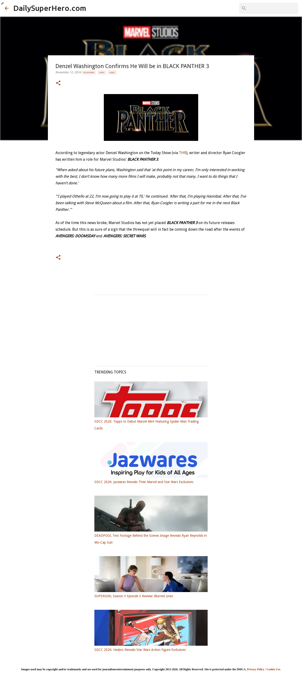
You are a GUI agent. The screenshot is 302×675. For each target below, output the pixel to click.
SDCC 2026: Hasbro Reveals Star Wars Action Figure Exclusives (140, 650)
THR (182, 153)
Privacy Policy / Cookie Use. (264, 669)
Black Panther (89, 72)
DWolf (102, 72)
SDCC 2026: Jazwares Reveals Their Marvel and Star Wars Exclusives (143, 482)
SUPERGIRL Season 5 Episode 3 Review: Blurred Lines (133, 596)
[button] (58, 83)
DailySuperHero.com (49, 8)
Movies (112, 72)
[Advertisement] (151, 328)
